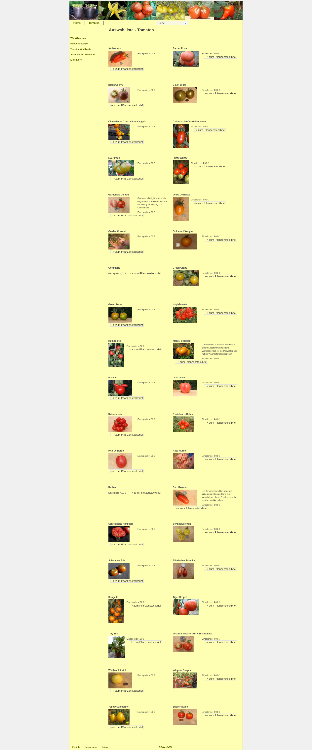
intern (105, 747)
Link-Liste (76, 59)
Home (77, 22)
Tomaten (94, 22)
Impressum (91, 747)
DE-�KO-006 (165, 747)
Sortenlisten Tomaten (82, 54)
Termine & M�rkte (80, 49)
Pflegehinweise (79, 43)
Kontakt (76, 747)
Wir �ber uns (78, 38)
